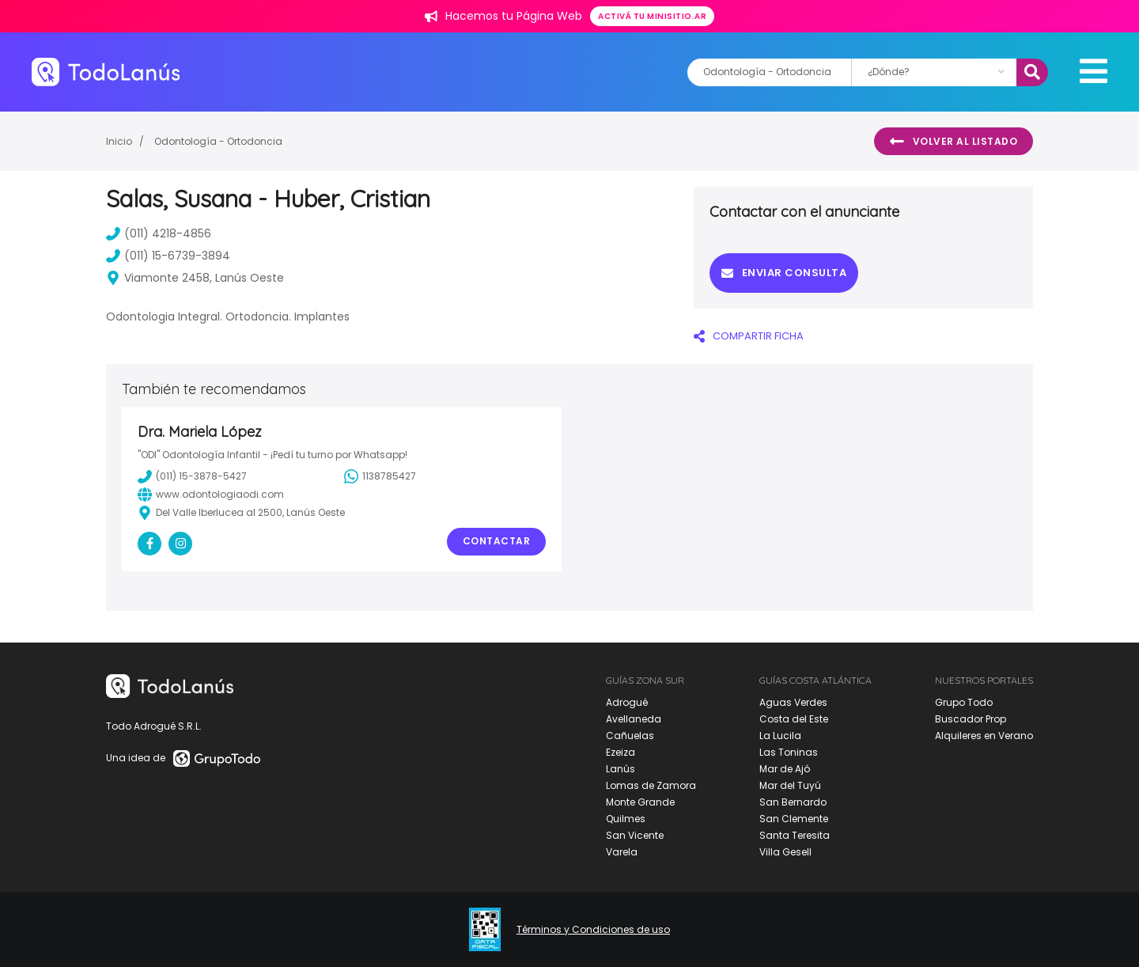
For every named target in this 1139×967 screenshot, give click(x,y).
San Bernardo (793, 802)
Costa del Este (793, 719)
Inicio (119, 141)
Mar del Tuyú (790, 785)
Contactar (497, 541)
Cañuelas (630, 735)
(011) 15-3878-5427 (192, 476)
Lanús (620, 768)
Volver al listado (953, 142)
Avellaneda (633, 719)
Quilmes (625, 818)
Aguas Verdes (793, 702)
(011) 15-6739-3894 (168, 255)
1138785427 (380, 476)
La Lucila (780, 735)
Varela (622, 852)
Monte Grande (640, 802)
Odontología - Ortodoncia (218, 141)
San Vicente (635, 835)
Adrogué (627, 702)
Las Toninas (788, 752)
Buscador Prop (970, 719)
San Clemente (793, 818)
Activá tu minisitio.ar (652, 16)
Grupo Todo (964, 702)
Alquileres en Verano (984, 735)
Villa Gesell (785, 852)
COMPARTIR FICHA (749, 335)
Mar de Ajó (784, 768)
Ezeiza (620, 752)
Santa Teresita (794, 835)
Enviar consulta (783, 272)
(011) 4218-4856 (158, 233)
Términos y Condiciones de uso (593, 929)
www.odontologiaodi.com (211, 494)
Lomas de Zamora (651, 785)
